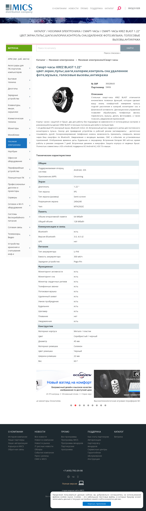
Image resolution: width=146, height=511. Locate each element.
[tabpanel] (88, 386)
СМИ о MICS (41, 459)
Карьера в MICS (16, 446)
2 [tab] (75, 405)
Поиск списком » (112, 53)
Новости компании (44, 440)
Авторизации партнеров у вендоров (94, 443)
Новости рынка (42, 443)
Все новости (41, 436)
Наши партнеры (16, 440)
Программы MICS (69, 440)
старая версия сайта (73, 490)
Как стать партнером (98, 436)
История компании (17, 436)
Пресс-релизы (42, 456)
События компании (44, 452)
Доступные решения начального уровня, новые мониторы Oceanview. (71, 401)
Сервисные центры (97, 449)
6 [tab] (92, 405)
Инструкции (94, 459)
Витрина (118, 436)
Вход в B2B (134, 8)
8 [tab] (101, 405)
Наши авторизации (18, 443)
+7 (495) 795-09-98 (73, 470)
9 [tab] (105, 405)
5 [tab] (88, 405)
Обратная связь (16, 449)
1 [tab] (71, 405)
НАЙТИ (130, 48)
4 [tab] (84, 405)
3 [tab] (79, 405)
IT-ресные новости (44, 446)
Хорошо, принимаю (97, 503)
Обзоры (38, 449)
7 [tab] (96, 405)
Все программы (69, 436)
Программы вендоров (72, 443)
